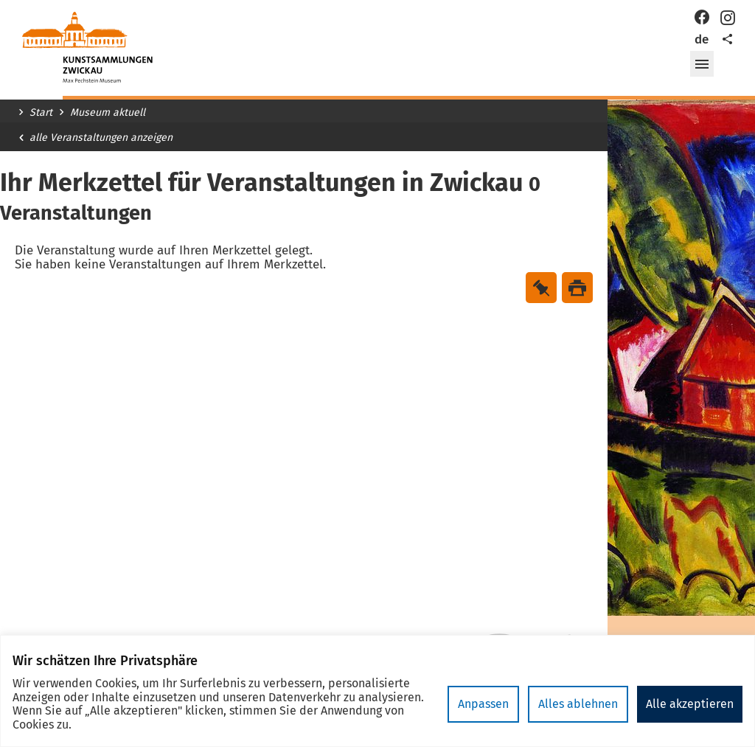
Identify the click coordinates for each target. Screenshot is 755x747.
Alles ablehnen (578, 704)
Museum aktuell (107, 113)
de (702, 39)
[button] (702, 64)
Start (40, 113)
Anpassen (483, 704)
